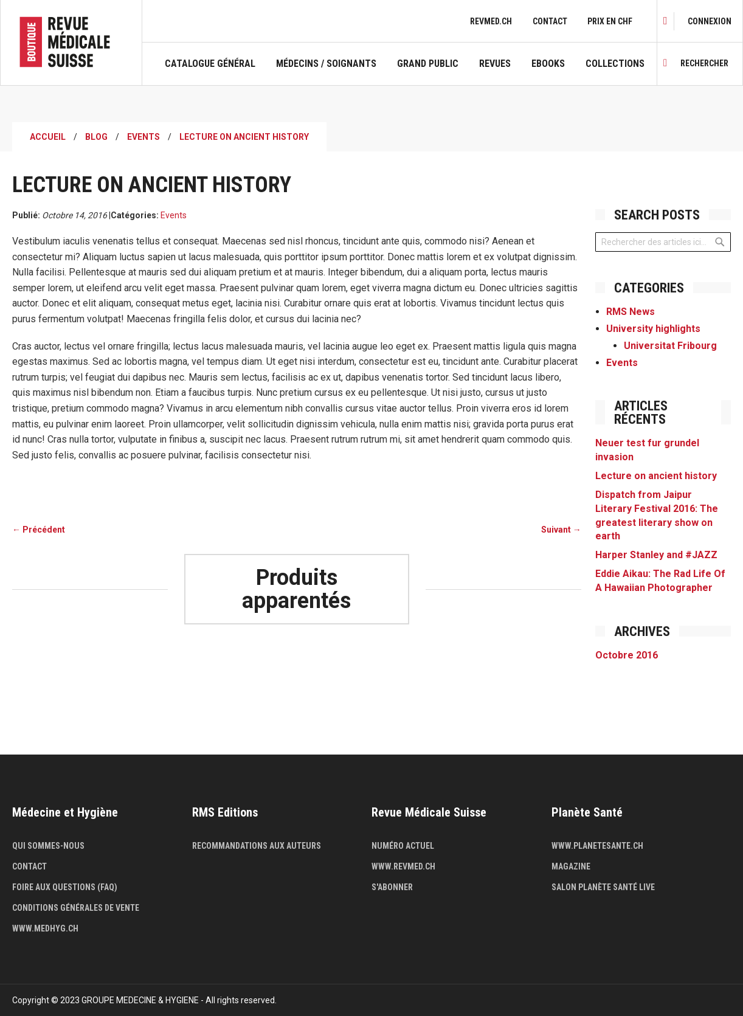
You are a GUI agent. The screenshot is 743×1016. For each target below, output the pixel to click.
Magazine (570, 866)
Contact (550, 21)
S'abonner (392, 887)
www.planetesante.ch (597, 846)
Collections (615, 63)
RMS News (630, 311)
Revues (495, 63)
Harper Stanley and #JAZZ (656, 555)
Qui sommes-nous (48, 846)
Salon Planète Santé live (603, 887)
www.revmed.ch (403, 866)
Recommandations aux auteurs (256, 846)
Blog (96, 137)
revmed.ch (491, 21)
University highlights (653, 328)
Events (143, 137)
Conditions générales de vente (75, 908)
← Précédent (38, 529)
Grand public (427, 63)
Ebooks (548, 63)
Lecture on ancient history (656, 476)
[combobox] (663, 242)
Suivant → (561, 529)
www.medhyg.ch (45, 928)
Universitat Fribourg (670, 345)
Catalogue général (210, 63)
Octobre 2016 (626, 655)
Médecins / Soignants (326, 63)
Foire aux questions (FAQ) (64, 887)
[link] (709, 21)
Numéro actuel (403, 846)
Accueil (48, 137)
